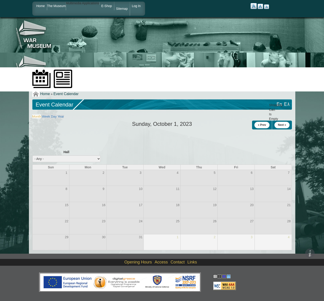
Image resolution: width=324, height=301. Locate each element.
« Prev (262, 124)
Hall (66, 152)
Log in (136, 6)
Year (61, 116)
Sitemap (122, 8)
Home (40, 6)
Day (54, 116)
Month (36, 116)
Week (46, 116)
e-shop (106, 6)
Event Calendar (66, 94)
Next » (282, 124)
